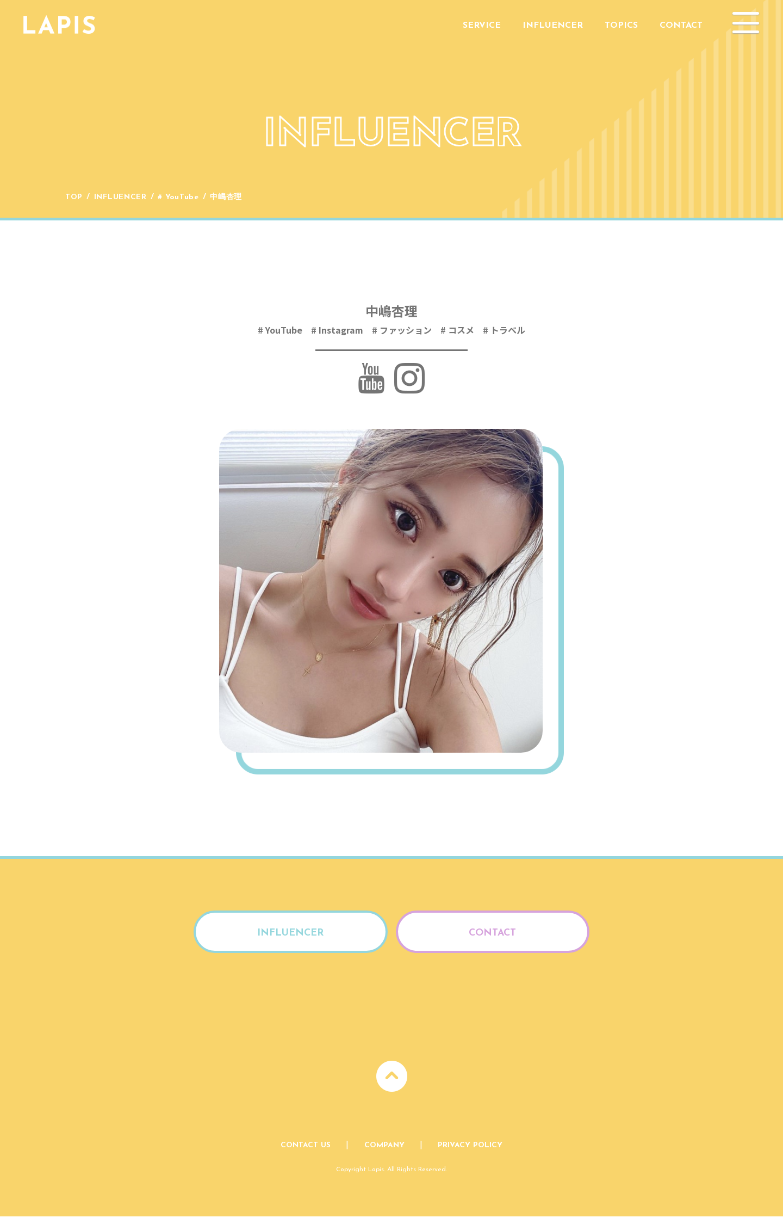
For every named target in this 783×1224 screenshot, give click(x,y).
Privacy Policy (470, 1153)
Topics (621, 25)
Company (384, 1153)
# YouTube (179, 197)
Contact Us (306, 1153)
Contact (681, 25)
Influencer (553, 25)
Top (74, 197)
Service (482, 25)
